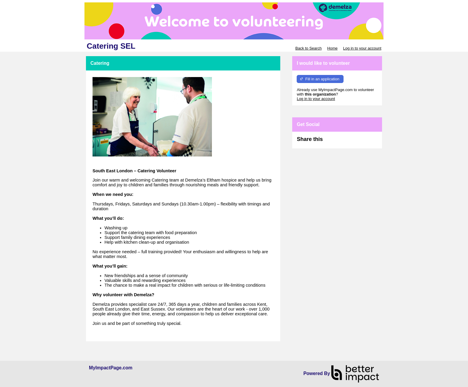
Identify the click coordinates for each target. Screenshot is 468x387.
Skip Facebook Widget (342, 141)
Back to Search (308, 48)
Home (332, 48)
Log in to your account (362, 48)
